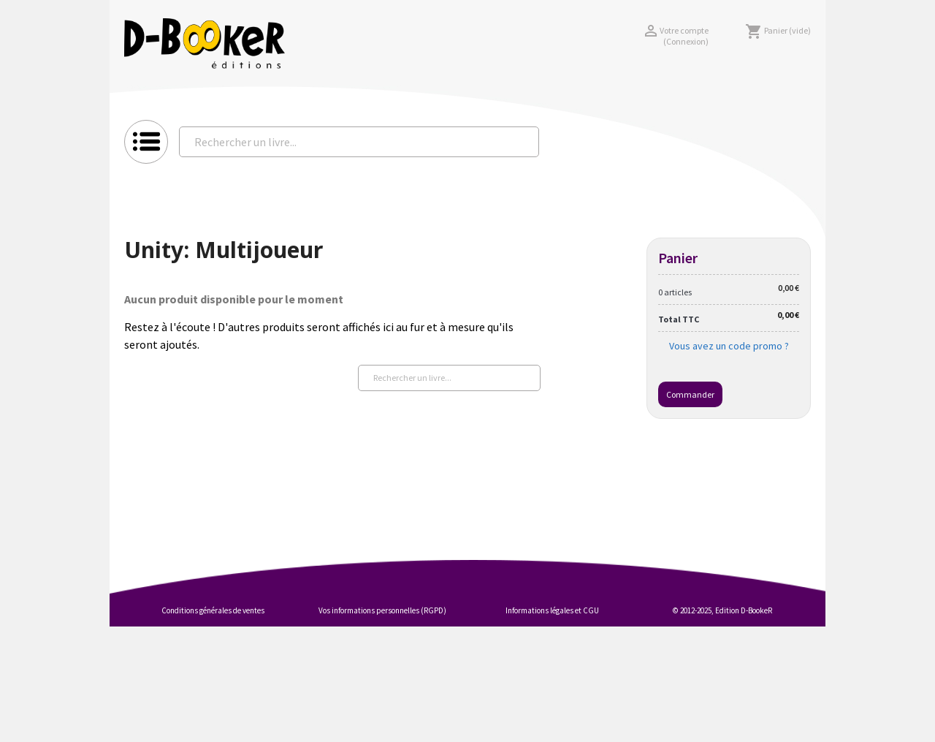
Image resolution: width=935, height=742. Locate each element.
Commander (690, 394)
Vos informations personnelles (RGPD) (382, 610)
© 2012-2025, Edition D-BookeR (722, 610)
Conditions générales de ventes (212, 610)
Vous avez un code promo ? (729, 345)
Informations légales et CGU (552, 610)
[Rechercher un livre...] (359, 141)
